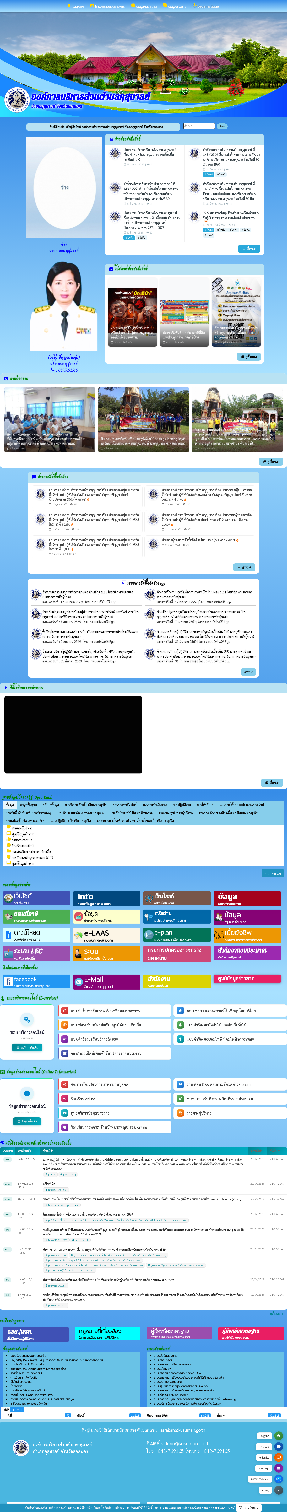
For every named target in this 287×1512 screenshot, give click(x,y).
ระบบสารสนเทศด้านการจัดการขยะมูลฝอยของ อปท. (184, 1390)
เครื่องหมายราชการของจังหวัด (28, 1403)
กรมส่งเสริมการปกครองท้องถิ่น (28, 852)
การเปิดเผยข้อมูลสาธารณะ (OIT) (29, 858)
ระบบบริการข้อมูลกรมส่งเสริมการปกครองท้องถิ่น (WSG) (187, 1403)
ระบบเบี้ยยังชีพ (162, 1369)
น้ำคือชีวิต (16, 1386)
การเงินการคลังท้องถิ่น (23, 1377)
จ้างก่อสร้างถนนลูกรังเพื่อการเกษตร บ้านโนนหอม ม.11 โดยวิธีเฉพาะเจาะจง (204, 592)
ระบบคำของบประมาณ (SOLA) (171, 1395)
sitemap (17, 1409)
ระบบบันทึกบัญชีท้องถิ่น (168, 1382)
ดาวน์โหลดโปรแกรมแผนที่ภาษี (27, 1390)
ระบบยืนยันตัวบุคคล (165, 1355)
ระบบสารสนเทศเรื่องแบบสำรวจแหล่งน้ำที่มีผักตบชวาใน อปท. (189, 1377)
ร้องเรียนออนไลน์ (20, 846)
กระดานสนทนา (19, 840)
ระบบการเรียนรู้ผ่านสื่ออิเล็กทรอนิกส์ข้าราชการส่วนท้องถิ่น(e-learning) (195, 1399)
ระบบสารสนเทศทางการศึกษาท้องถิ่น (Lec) (178, 1373)
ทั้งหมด (248, 672)
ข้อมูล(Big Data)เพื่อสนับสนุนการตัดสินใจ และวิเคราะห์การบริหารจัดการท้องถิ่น (56, 1360)
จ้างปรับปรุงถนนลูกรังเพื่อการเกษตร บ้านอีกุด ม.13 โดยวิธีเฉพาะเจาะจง (87, 592)
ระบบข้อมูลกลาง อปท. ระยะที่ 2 (28, 1355)
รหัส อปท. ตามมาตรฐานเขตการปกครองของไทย (38, 1369)
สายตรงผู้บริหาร (19, 828)
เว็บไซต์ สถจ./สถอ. (21, 1382)
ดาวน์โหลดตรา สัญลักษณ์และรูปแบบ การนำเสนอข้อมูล (42, 1399)
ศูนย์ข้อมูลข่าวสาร (20, 834)
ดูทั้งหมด (249, 356)
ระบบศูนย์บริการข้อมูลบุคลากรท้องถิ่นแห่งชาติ (181, 1386)
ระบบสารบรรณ (163, 1360)
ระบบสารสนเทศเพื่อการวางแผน (172, 1364)
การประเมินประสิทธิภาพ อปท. (27, 1364)
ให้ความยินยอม (248, 1507)
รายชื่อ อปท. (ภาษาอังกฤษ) (26, 1373)
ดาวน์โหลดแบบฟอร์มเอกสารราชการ (31, 1395)
